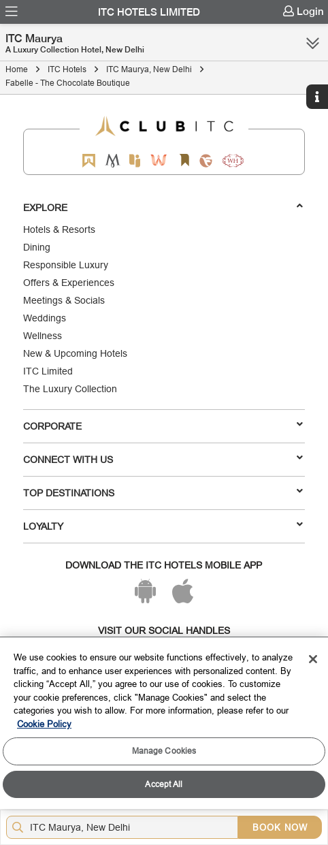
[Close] (313, 659)
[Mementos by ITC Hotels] (112, 160)
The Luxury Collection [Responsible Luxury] (70, 388)
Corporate (163, 425)
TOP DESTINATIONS (163, 492)
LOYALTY (163, 526)
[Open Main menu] (11, 11)
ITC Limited (48, 371)
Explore (163, 207)
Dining (36, 247)
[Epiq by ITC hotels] (135, 160)
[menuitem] (11, 11)
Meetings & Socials (64, 300)
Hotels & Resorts (59, 229)
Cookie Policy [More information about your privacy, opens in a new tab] (44, 723)
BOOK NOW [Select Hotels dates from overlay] (280, 827)
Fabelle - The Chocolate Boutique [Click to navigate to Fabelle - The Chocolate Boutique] (67, 83)
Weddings (44, 318)
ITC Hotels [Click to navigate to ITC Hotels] (67, 69)
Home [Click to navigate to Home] (16, 69)
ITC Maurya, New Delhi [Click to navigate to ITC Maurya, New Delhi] (149, 69)
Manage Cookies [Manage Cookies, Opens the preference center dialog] (164, 751)
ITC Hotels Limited (149, 12)
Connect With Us (163, 459)
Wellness (42, 335)
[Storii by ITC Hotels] (184, 160)
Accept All (163, 784)
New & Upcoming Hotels (75, 353)
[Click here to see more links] (313, 42)
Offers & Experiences (68, 282)
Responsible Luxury (65, 264)
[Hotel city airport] (124, 827)
